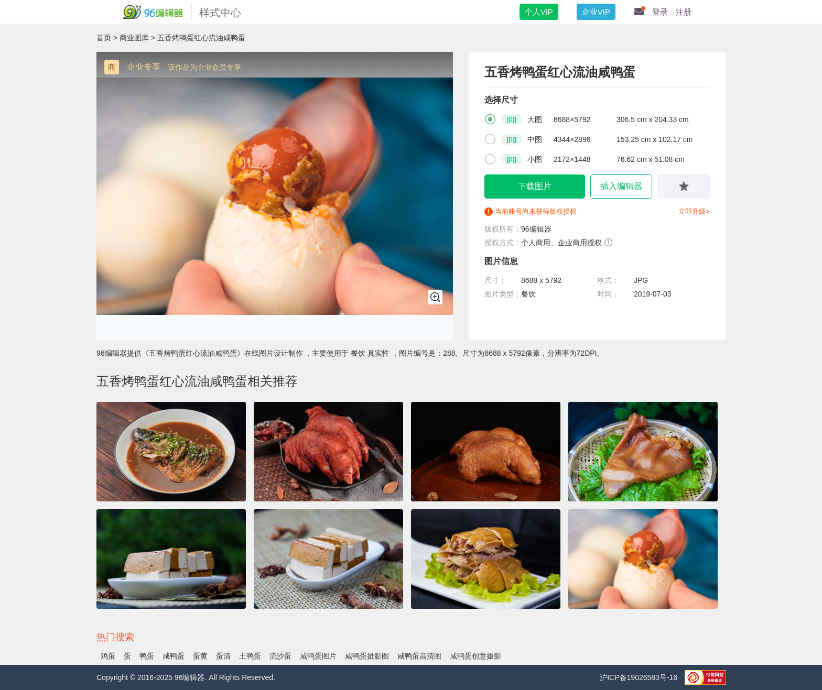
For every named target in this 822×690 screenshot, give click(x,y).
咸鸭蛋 (174, 656)
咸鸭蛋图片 (318, 656)
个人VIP (539, 11)
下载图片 (534, 186)
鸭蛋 (146, 656)
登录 (660, 11)
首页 (103, 38)
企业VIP (596, 11)
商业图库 (134, 38)
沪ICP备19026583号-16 (639, 677)
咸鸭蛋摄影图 (367, 656)
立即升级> (694, 211)
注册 (683, 11)
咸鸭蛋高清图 (419, 656)
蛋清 (223, 656)
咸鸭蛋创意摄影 (475, 656)
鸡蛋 (108, 656)
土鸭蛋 (250, 656)
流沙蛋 (280, 656)
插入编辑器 (621, 186)
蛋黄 (200, 656)
